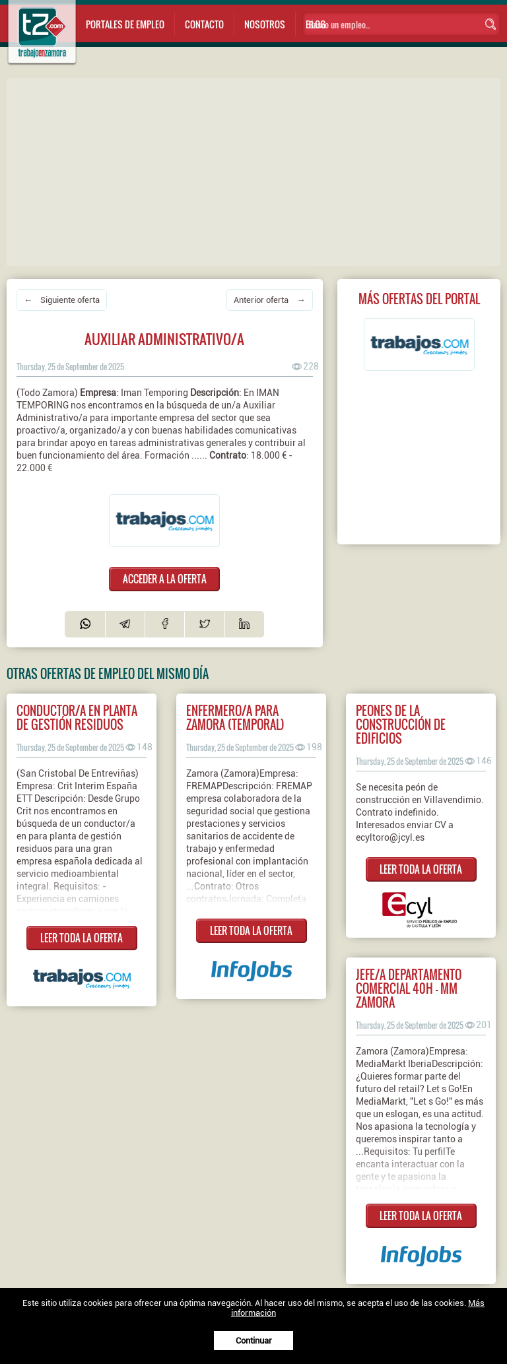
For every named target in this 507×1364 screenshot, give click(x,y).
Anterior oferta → (269, 300)
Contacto (204, 24)
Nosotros (264, 24)
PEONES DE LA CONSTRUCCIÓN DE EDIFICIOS (401, 724)
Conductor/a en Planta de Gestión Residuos (77, 717)
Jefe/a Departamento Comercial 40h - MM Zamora (408, 988)
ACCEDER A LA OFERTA (165, 578)
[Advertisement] (257, 171)
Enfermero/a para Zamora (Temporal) (235, 717)
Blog (315, 24)
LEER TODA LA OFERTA (81, 937)
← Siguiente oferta (62, 300)
